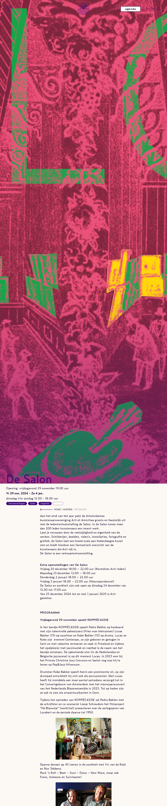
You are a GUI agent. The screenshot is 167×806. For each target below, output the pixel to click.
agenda (130, 9)
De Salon (81, 509)
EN (146, 8)
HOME (57, 509)
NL (153, 8)
